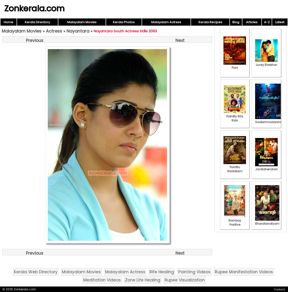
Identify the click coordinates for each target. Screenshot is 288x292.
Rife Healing (162, 272)
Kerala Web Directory (36, 272)
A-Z (267, 22)
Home (8, 22)
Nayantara (77, 31)
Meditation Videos (102, 280)
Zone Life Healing (142, 280)
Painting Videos (194, 272)
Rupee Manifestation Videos (244, 272)
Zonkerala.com (34, 8)
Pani (234, 66)
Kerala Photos (124, 22)
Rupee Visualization (185, 280)
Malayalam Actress (166, 22)
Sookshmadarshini (269, 120)
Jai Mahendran (266, 167)
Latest (279, 22)
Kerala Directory (37, 22)
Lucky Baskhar (266, 63)
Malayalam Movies (81, 22)
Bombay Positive (234, 220)
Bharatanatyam (267, 222)
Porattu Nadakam (234, 167)
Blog (235, 22)
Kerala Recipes (210, 22)
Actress (54, 31)
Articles (252, 22)
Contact (279, 289)
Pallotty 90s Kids (234, 116)
